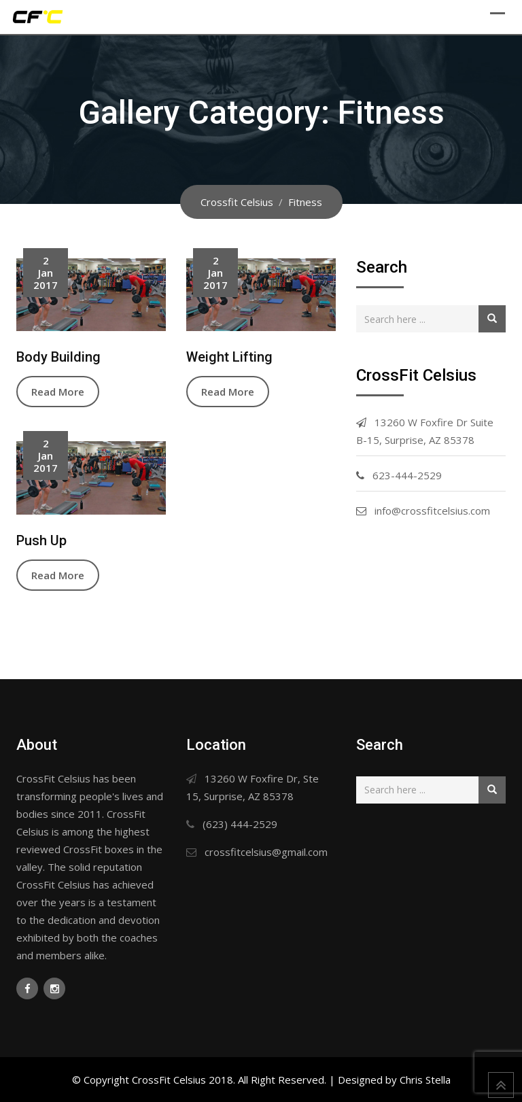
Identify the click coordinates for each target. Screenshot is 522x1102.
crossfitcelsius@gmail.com (266, 852)
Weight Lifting (229, 357)
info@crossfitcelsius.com (432, 510)
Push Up (41, 540)
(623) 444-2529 (240, 824)
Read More (57, 391)
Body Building (58, 357)
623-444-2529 (407, 475)
